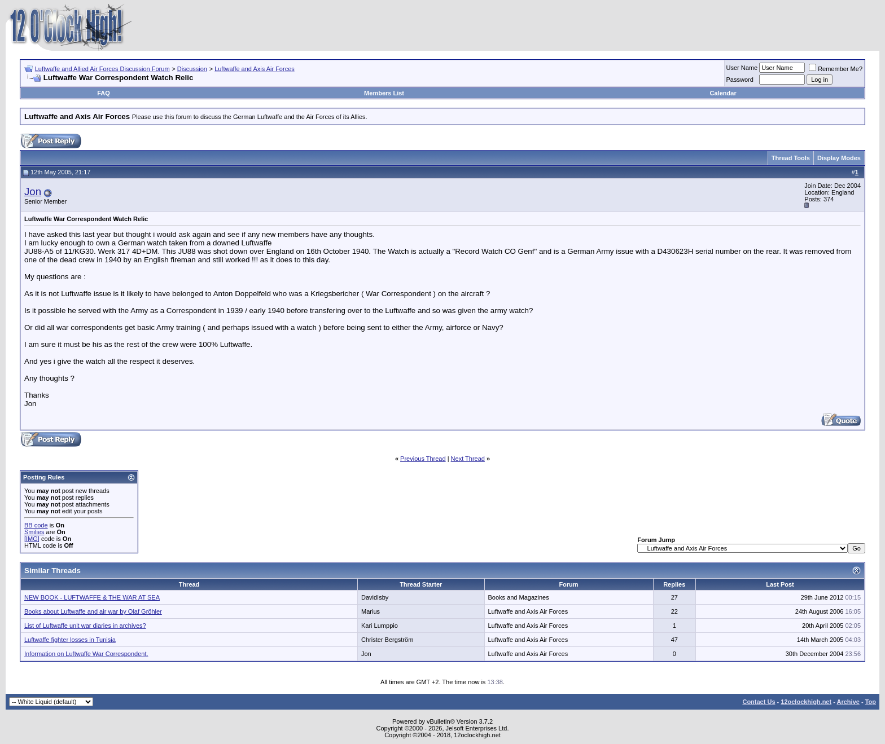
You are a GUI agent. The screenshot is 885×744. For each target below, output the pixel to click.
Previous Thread (423, 458)
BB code (36, 525)
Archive (848, 701)
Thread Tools (791, 158)
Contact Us (758, 701)
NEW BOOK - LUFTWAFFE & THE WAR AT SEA (92, 597)
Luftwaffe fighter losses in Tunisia (70, 639)
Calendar (723, 93)
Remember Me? (835, 68)
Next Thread (468, 458)
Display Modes (839, 158)
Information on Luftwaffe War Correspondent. (86, 653)
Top (870, 701)
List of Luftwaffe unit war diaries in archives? (85, 625)
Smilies (34, 532)
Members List (384, 93)
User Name (742, 67)
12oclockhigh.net (806, 701)
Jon (32, 191)
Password (739, 79)
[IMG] (32, 538)
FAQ (103, 93)
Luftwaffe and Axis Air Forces (254, 68)
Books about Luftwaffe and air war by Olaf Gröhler (93, 611)
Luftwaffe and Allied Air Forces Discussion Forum (102, 68)
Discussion (192, 68)
